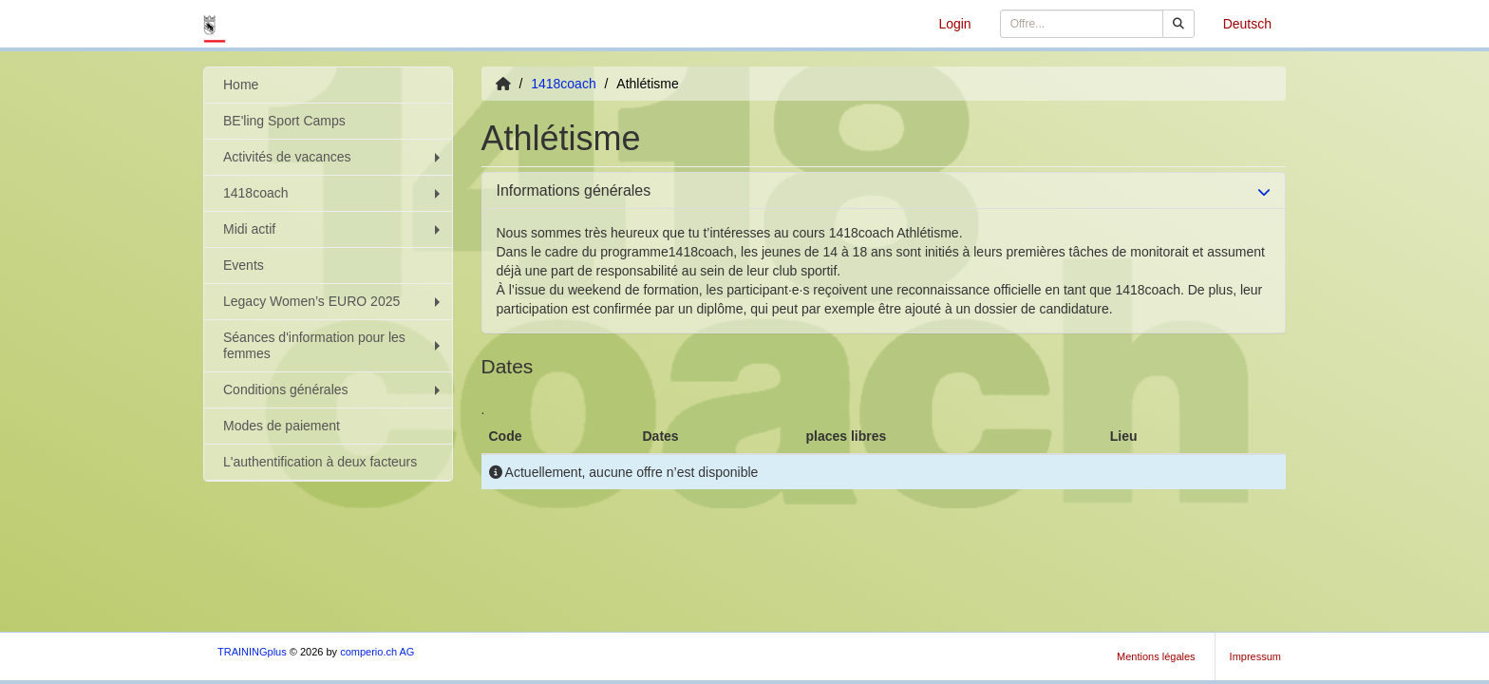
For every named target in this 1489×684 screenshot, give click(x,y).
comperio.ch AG (377, 651)
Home (240, 84)
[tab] (884, 191)
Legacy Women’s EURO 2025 (333, 301)
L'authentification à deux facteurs (320, 461)
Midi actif (333, 229)
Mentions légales (1156, 656)
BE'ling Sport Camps (284, 120)
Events (243, 265)
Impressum (1255, 656)
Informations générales (574, 190)
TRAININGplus (252, 651)
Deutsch (1247, 23)
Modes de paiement (281, 425)
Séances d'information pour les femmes (333, 345)
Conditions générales (333, 389)
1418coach (333, 192)
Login (954, 23)
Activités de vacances (333, 156)
